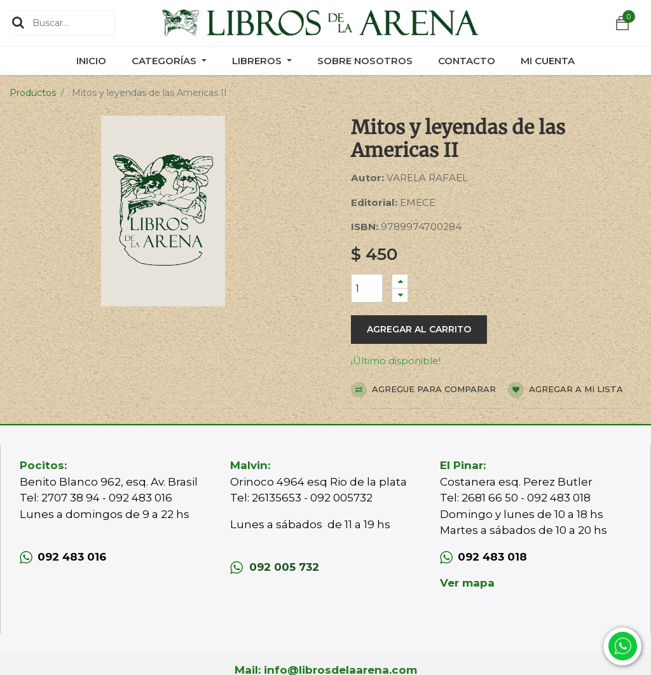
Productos (33, 93)
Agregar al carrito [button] (419, 329)
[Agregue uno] (400, 281)
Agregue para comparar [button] (423, 390)
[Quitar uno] (400, 295)
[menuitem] (91, 60)
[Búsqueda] (18, 22)
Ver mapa (467, 582)
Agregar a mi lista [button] (565, 390)
